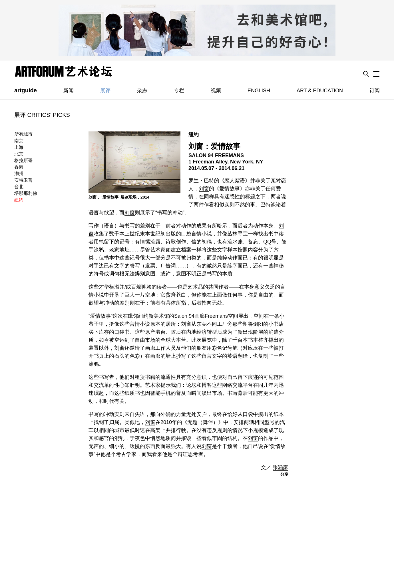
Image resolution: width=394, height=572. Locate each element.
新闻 (68, 90)
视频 (216, 90)
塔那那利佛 (25, 193)
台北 (18, 186)
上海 (18, 147)
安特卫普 (23, 180)
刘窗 (204, 188)
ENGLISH (259, 90)
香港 (18, 167)
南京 (18, 140)
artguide (25, 90)
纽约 (18, 199)
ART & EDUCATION (320, 90)
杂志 (142, 90)
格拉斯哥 (23, 160)
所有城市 (23, 134)
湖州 (18, 173)
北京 (18, 153)
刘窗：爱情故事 (214, 146)
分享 (284, 474)
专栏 (179, 90)
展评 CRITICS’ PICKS (42, 115)
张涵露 (280, 467)
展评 (105, 90)
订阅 (374, 90)
